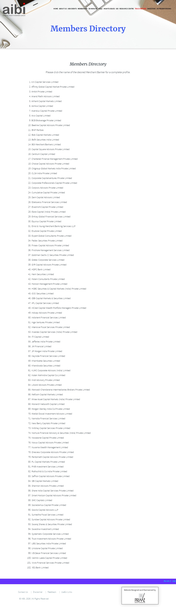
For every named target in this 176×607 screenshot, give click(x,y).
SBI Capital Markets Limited (42, 481)
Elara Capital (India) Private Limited (46, 211)
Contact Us (23, 592)
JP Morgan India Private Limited (44, 351)
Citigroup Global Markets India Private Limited (51, 168)
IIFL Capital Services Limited (42, 303)
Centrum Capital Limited (40, 154)
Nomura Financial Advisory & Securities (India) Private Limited (58, 433)
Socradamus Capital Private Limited (46, 505)
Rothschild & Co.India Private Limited (46, 471)
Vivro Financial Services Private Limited (47, 562)
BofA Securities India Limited (42, 139)
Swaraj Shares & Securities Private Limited (49, 524)
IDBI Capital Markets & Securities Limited (48, 298)
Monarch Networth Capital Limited (45, 404)
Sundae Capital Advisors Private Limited (48, 519)
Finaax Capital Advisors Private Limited (47, 245)
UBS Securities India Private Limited (46, 543)
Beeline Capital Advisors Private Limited (48, 125)
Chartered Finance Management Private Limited (52, 158)
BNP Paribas (35, 130)
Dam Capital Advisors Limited (43, 197)
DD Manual (93, 9)
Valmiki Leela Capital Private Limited (46, 558)
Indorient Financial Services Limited (46, 317)
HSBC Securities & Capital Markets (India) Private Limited (56, 288)
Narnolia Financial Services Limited (45, 418)
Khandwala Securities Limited (43, 365)
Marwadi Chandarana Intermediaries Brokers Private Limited (58, 389)
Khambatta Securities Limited (43, 360)
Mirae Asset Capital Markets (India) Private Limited (53, 399)
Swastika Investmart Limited (42, 529)
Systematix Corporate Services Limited (47, 533)
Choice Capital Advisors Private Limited (47, 163)
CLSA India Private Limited (41, 173)
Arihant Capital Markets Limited (44, 101)
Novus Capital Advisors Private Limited (47, 442)
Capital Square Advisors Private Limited (48, 149)
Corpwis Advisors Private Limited (44, 187)
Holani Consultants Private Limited (45, 279)
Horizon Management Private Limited (46, 283)
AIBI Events (72, 9)
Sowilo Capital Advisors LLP (42, 509)
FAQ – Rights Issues (106, 9)
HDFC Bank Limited (38, 269)
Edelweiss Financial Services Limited (46, 202)
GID (117, 9)
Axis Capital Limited (38, 115)
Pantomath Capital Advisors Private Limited (49, 457)
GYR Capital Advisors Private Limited (46, 264)
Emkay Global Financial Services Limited (48, 216)
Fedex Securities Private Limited (44, 240)
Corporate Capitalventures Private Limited (49, 178)
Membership (82, 9)
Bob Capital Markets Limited (42, 134)
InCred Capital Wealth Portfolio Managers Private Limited (56, 308)
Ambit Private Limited (39, 91)
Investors (151, 9)
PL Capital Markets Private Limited (45, 461)
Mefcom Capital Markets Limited (44, 394)
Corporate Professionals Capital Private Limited (51, 182)
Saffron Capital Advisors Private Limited (48, 476)
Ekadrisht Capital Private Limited (44, 207)
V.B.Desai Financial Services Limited (46, 553)
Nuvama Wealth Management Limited (47, 447)
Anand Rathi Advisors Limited (43, 96)
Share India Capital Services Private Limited (50, 490)
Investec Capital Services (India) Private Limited (51, 332)
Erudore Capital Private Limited (44, 231)
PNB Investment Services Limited (45, 466)
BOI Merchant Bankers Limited (43, 144)
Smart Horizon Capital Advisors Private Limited (51, 495)
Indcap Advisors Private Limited (44, 312)
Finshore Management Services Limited (48, 250)
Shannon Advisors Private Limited (45, 485)
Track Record (140, 9)
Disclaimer (37, 592)
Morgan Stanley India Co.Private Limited (48, 408)
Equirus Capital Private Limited (43, 221)
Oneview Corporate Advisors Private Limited (50, 452)
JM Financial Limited (38, 346)
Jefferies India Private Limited (43, 341)
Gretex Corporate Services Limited (45, 259)
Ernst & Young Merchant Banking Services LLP (50, 226)
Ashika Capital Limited (39, 106)
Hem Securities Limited (40, 274)
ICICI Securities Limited (40, 293)
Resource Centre (126, 9)
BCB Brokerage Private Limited (43, 120)
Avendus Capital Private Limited (44, 110)
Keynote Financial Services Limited (45, 356)
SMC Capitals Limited (39, 500)
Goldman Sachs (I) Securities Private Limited (50, 255)
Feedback (52, 592)
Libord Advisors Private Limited (44, 384)
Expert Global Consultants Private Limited (49, 235)
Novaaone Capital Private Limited (45, 437)
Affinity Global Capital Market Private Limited (50, 86)
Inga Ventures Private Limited (43, 322)
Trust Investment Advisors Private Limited (48, 538)
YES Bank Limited (37, 567)
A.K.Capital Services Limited (42, 82)
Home (55, 9)
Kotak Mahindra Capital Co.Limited (45, 375)
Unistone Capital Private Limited (44, 548)
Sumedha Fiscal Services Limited (44, 514)
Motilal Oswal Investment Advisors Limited (49, 413)
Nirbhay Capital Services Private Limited (48, 428)
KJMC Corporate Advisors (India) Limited (48, 370)
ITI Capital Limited (37, 336)
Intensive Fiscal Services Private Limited (48, 327)
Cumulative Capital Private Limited (45, 192)
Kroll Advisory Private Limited (43, 380)
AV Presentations (164, 9)
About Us (63, 9)
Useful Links (66, 592)
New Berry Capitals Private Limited (45, 423)
